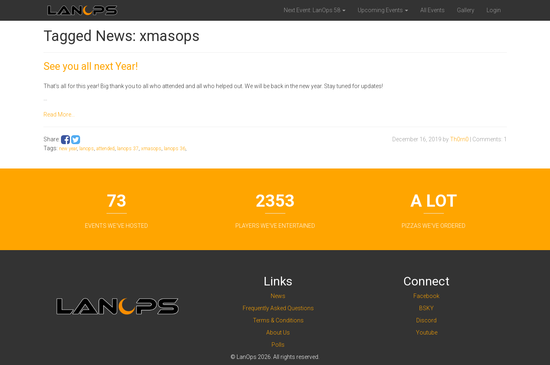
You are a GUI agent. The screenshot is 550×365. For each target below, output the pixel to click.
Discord (426, 320)
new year (68, 148)
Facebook (426, 296)
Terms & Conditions (278, 320)
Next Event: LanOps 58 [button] (315, 10)
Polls (278, 344)
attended (105, 148)
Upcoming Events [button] (383, 10)
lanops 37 (128, 148)
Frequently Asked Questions (278, 308)
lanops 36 (174, 148)
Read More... (59, 114)
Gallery (465, 10)
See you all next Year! (90, 66)
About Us (278, 332)
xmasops (151, 148)
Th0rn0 (459, 139)
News (278, 296)
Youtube (426, 332)
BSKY (426, 308)
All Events (432, 10)
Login (494, 10)
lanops (86, 148)
